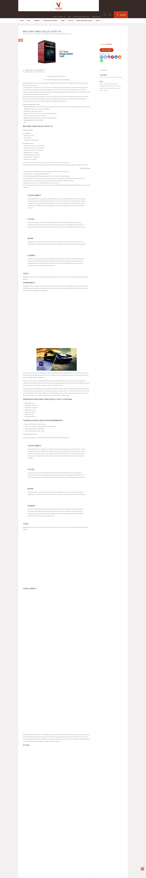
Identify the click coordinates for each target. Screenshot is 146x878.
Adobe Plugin (107, 77)
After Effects (37, 27)
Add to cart (106, 43)
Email (50, 805)
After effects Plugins (50, 13)
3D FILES (70, 13)
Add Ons (51, 27)
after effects (114, 77)
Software (105, 83)
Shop (28, 13)
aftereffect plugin (110, 79)
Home (21, 13)
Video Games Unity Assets (84, 13)
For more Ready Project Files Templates (37, 703)
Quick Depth (21, 825)
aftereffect (102, 79)
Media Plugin (110, 81)
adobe (101, 77)
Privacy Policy (96, 5)
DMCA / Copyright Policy (85, 831)
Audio (98, 13)
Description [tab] (28, 64)
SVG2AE (20, 805)
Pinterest (52, 810)
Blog (80, 805)
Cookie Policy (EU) (84, 822)
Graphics (37, 13)
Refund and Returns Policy (81, 5)
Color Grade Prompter (24, 814)
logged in (32, 740)
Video (62, 13)
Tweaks (20, 810)
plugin (116, 81)
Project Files (45, 27)
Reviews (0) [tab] (40, 64)
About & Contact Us (59, 5)
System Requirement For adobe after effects (35, 706)
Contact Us (82, 835)
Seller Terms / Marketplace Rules (88, 827)
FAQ (69, 5)
